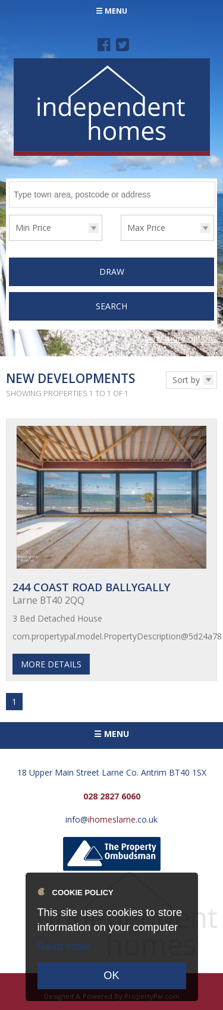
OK (111, 975)
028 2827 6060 (111, 796)
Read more (64, 946)
